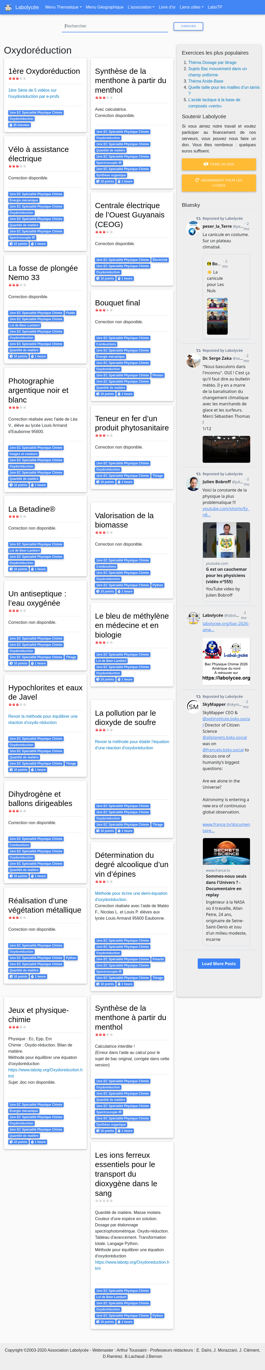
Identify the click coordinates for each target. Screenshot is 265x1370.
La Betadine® (32, 508)
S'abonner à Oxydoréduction (6, 1335)
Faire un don (219, 164)
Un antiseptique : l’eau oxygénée (37, 598)
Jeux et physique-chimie (39, 1015)
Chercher (188, 26)
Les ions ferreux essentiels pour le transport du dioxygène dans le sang (126, 1174)
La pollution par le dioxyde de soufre (126, 717)
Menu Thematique (62, 7)
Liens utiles (190, 7)
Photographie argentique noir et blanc (39, 390)
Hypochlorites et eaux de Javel (36, 692)
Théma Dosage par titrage (212, 62)
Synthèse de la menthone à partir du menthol (131, 80)
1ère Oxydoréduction (44, 71)
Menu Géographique (105, 7)
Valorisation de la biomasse (125, 520)
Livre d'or (167, 7)
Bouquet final (118, 302)
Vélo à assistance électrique (39, 154)
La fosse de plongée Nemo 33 (43, 272)
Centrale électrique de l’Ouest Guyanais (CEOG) (130, 215)
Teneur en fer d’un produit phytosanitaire (126, 428)
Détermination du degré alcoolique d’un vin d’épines (125, 864)
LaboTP (215, 7)
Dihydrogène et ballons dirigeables (40, 798)
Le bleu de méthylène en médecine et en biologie (122, 630)
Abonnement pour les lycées (218, 182)
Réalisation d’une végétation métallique (38, 910)
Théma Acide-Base (205, 81)
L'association (139, 7)
